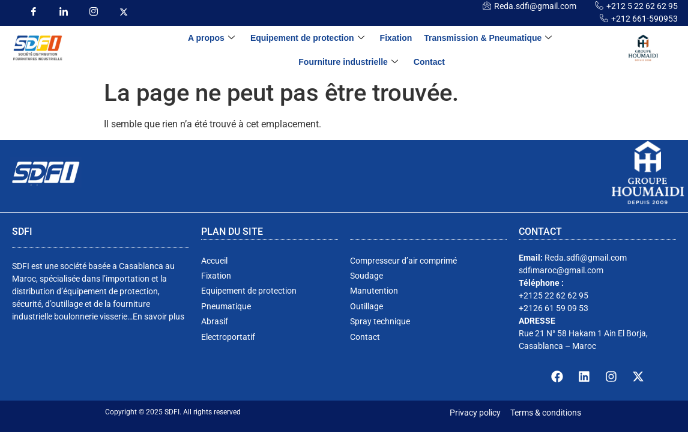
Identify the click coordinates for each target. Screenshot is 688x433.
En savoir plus (158, 316)
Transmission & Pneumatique (488, 38)
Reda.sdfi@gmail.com (535, 6)
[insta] (93, 12)
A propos (211, 38)
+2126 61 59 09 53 (553, 308)
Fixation (396, 38)
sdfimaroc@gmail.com (561, 270)
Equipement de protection (307, 38)
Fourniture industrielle (348, 62)
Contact (429, 62)
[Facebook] (33, 12)
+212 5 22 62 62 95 (642, 6)
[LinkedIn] (63, 12)
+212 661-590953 (644, 18)
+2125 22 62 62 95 (553, 295)
